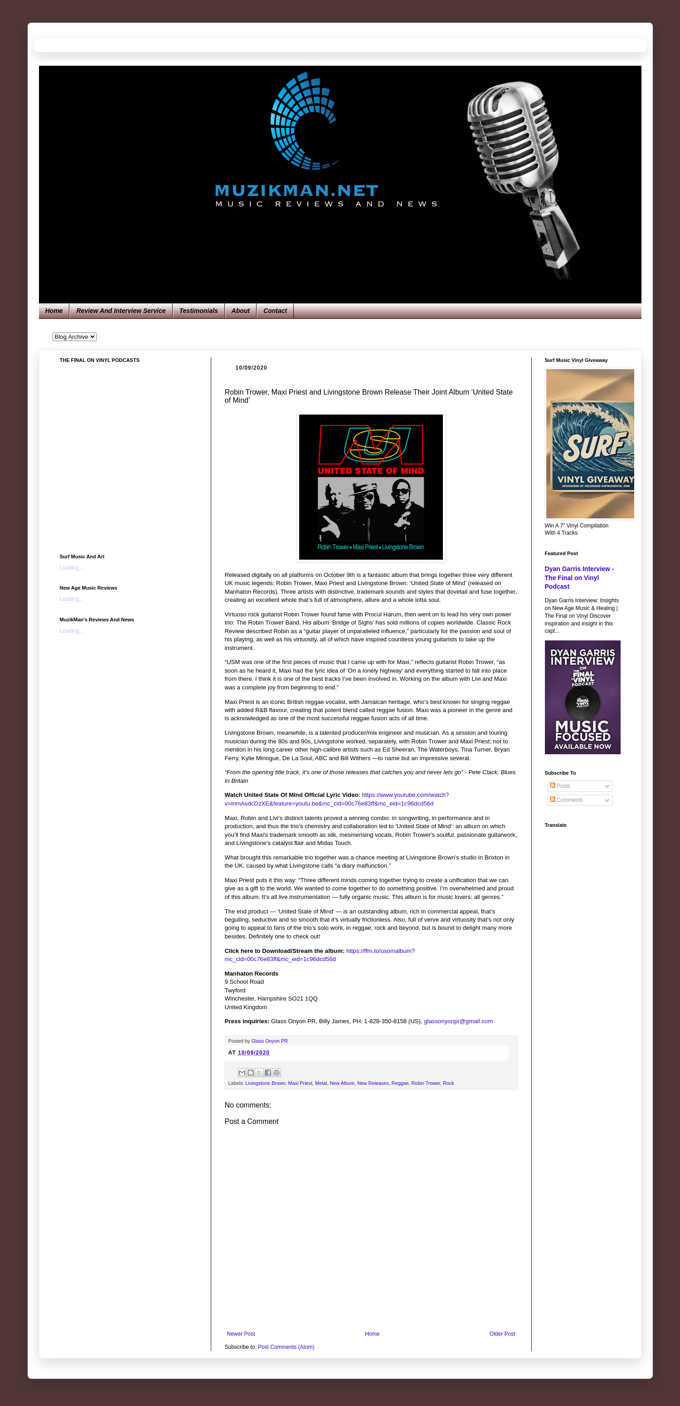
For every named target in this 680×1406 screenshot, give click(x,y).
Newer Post (241, 1334)
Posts (560, 786)
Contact (275, 310)
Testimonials (199, 310)
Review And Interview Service (120, 310)
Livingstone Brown (265, 1083)
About (241, 310)
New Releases (373, 1083)
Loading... (72, 568)
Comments (566, 800)
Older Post (502, 1334)
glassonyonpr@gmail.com (458, 1021)
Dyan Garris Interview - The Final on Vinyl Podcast (579, 577)
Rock (448, 1083)
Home (54, 310)
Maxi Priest (300, 1083)
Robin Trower (425, 1083)
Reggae (400, 1083)
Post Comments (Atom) (286, 1347)
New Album (342, 1083)
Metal (321, 1083)
